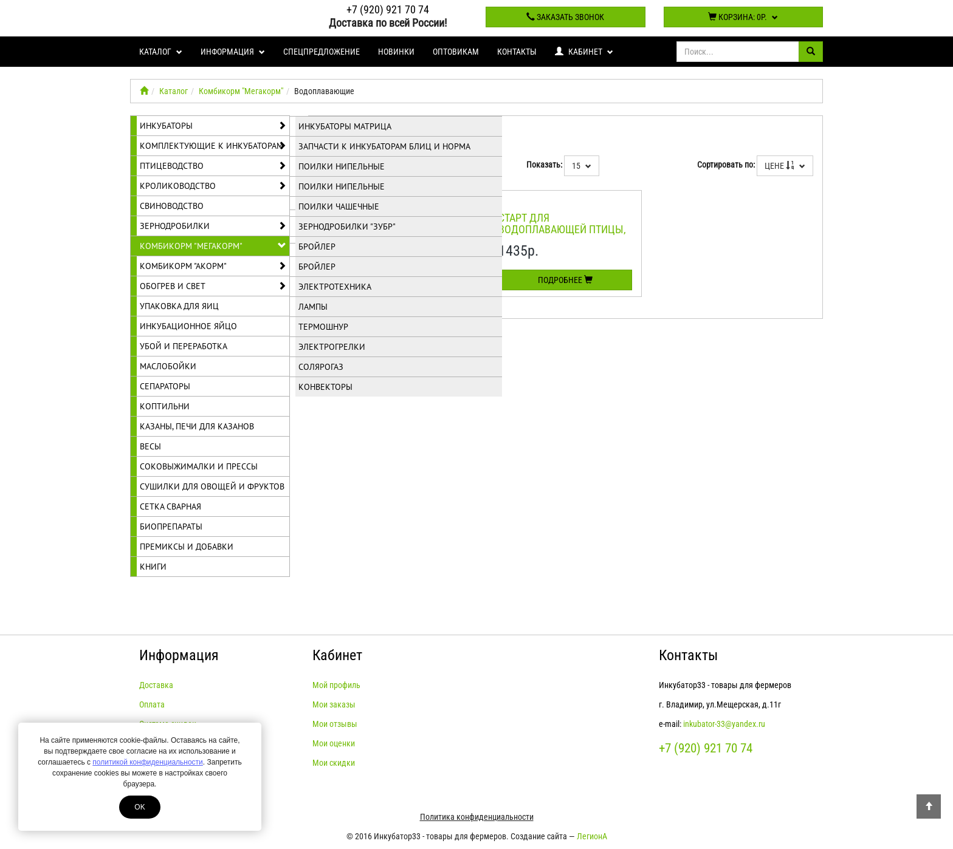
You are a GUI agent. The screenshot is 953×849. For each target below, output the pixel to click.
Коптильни (165, 406)
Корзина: (743, 17)
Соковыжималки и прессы (199, 466)
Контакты (517, 51)
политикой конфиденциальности (147, 762)
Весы (150, 446)
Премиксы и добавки (186, 546)
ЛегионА (592, 836)
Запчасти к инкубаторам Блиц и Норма (384, 146)
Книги (153, 566)
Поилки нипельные (341, 166)
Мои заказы (334, 704)
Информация (233, 51)
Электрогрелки (331, 346)
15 (581, 166)
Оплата (152, 704)
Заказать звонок (565, 17)
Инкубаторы (213, 126)
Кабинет (584, 51)
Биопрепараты (171, 526)
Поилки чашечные (338, 206)
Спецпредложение (321, 51)
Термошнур (323, 326)
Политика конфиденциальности (477, 817)
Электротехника (334, 286)
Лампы (313, 306)
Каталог (160, 51)
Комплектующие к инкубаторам (213, 146)
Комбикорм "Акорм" (213, 266)
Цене (785, 166)
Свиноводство (172, 205)
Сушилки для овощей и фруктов (212, 486)
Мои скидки (333, 763)
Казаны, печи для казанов (197, 426)
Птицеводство (213, 166)
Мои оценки (333, 743)
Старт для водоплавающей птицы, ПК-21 (562, 229)
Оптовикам (456, 51)
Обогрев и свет (213, 286)
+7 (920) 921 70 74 (387, 9)
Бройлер (316, 246)
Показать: (544, 164)
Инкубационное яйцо (188, 326)
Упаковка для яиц (179, 306)
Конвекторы (325, 386)
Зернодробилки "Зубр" (347, 226)
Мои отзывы (334, 724)
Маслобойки (168, 366)
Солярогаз (320, 366)
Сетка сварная (170, 506)
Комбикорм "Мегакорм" (241, 91)
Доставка (156, 685)
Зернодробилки (213, 226)
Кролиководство (213, 186)
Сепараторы (165, 386)
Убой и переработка (183, 346)
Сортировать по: (726, 164)
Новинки (396, 51)
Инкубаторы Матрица (344, 126)
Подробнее (565, 280)
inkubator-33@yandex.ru (724, 724)
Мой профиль (336, 685)
